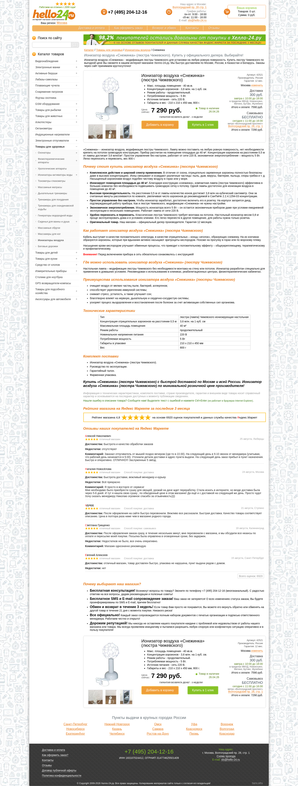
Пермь (194, 733)
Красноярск (194, 729)
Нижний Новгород (117, 724)
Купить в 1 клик (203, 124)
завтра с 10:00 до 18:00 (248, 98)
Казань (117, 729)
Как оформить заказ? (55, 755)
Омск (157, 724)
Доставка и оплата (91, 28)
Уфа (194, 724)
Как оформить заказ (128, 28)
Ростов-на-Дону (158, 733)
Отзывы (214, 28)
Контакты (192, 28)
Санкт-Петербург (75, 724)
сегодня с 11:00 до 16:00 (248, 120)
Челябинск (116, 733)
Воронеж (227, 724)
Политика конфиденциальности (61, 775)
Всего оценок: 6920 (251, 576)
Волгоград (227, 729)
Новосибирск (75, 729)
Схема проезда (226, 756)
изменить (257, 85)
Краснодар (227, 733)
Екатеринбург (75, 733)
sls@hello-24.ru (197, 20)
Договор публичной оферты (59, 770)
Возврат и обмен (164, 28)
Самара (157, 729)
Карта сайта (257, 783)
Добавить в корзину (160, 124)
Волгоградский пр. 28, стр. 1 (245, 126)
